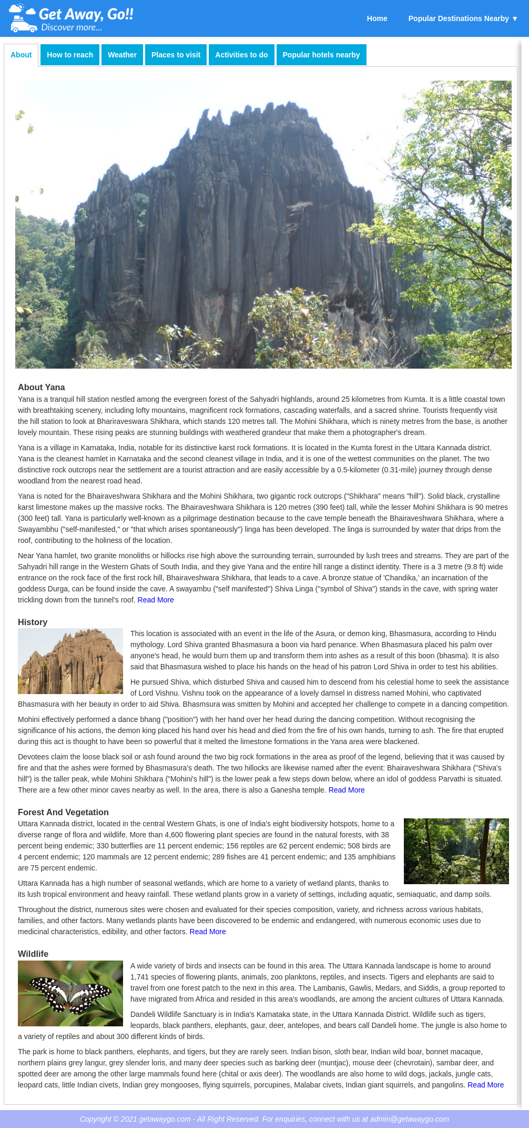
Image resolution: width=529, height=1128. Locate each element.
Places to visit (175, 55)
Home (377, 18)
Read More (156, 600)
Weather (122, 55)
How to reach (70, 55)
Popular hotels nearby (321, 55)
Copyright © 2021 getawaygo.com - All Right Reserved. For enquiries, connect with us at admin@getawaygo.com (265, 1119)
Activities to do (241, 55)
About (21, 55)
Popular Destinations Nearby (459, 18)
